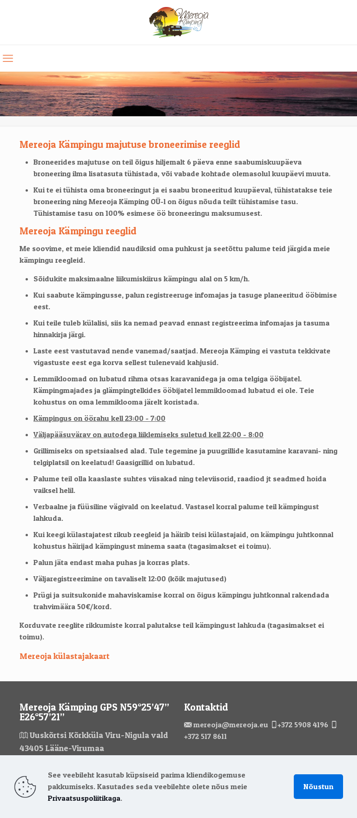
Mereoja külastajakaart (65, 656)
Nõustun (318, 786)
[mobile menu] (8, 58)
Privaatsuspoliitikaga (84, 798)
